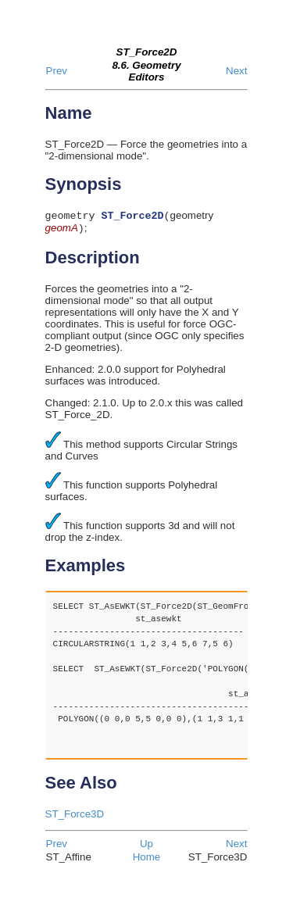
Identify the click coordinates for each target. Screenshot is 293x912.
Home (147, 860)
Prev (56, 71)
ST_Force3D (75, 817)
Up (146, 847)
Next (236, 71)
